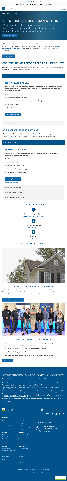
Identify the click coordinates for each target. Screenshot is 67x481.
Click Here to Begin (33, 227)
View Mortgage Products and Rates (33, 216)
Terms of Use (32, 473)
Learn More (7, 361)
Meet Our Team (8, 56)
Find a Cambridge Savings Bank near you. (53, 409)
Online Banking (6, 456)
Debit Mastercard (6, 427)
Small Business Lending (24, 427)
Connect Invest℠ (6, 448)
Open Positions (22, 456)
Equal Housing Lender (43, 469)
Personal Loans (6, 438)
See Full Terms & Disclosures (12, 117)
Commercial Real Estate (24, 434)
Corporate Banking (23, 436)
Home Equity (5, 436)
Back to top (59, 477)
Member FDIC (21, 469)
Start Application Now (9, 35)
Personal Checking (6, 423)
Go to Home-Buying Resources (13, 300)
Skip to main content (32, 1)
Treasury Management (24, 429)
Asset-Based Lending (23, 442)
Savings (20, 425)
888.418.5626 (47, 431)
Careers (26, 473)
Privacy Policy (40, 473)
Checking (20, 423)
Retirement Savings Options (9, 450)
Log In (58, 8)
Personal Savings (6, 425)
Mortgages (4, 434)
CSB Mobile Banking (23, 448)
